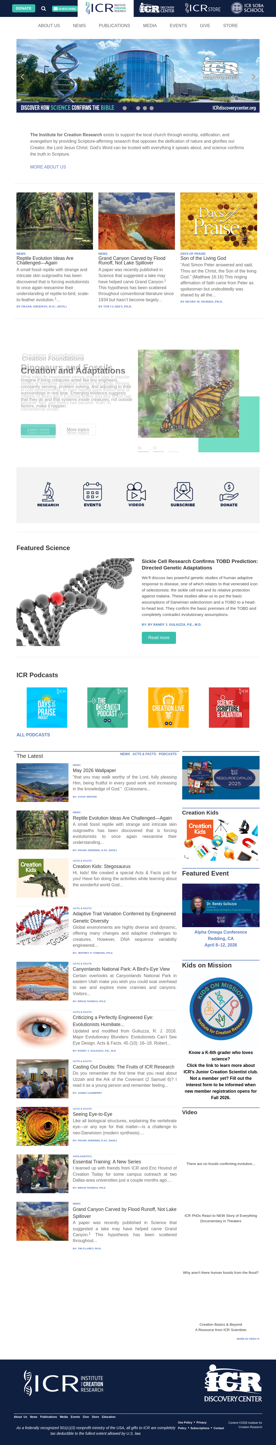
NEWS (21, 253)
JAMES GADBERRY (90, 1092)
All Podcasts (33, 735)
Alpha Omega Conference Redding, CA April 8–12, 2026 (220, 938)
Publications (114, 25)
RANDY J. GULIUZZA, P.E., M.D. (97, 1050)
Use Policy (185, 1422)
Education (109, 1416)
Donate (24, 8)
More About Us (48, 167)
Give (205, 25)
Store (230, 25)
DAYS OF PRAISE (192, 253)
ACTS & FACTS (144, 754)
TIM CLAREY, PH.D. (89, 1248)
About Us (49, 25)
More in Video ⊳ (248, 1338)
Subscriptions (200, 1428)
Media (150, 25)
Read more (159, 637)
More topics (78, 429)
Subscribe (65, 9)
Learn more (38, 429)
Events (178, 25)
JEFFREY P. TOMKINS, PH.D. (95, 952)
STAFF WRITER (87, 796)
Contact (218, 1428)
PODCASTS (168, 754)
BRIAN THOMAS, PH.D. (92, 1001)
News (79, 25)
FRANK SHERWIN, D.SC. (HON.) (97, 850)
